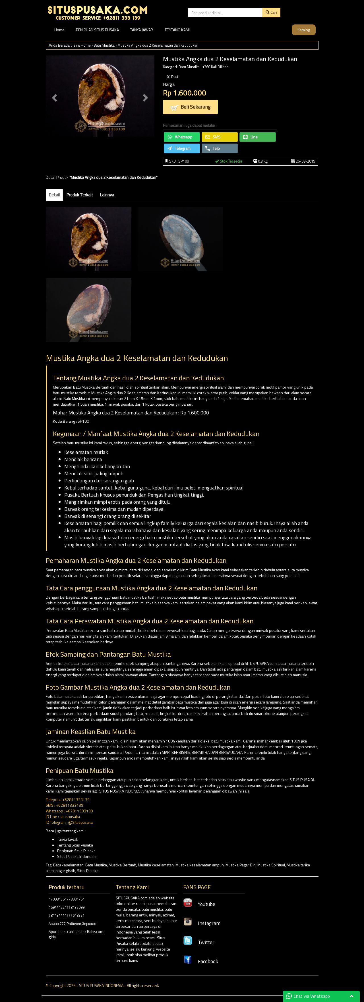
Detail (54, 195)
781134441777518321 (66, 915)
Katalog (303, 30)
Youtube (199, 904)
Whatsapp (179, 137)
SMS (212, 137)
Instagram (201, 923)
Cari (271, 12)
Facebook (200, 961)
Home (59, 30)
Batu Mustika (104, 45)
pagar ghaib (65, 871)
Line (250, 137)
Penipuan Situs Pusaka (76, 851)
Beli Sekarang (190, 107)
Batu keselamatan (68, 865)
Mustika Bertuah (122, 865)
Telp (212, 148)
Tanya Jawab (67, 839)
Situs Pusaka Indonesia (76, 856)
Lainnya (107, 195)
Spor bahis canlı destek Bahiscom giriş (76, 934)
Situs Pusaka (87, 871)
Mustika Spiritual (271, 865)
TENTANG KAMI (177, 30)
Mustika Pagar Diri (241, 865)
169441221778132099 (66, 907)
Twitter (198, 942)
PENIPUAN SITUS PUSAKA (97, 30)
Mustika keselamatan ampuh (199, 865)
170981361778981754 (66, 899)
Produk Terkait (80, 195)
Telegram (179, 148)
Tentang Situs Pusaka (75, 845)
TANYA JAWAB (141, 30)
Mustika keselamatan (156, 865)
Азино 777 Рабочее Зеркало (72, 923)
